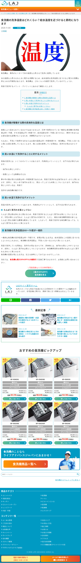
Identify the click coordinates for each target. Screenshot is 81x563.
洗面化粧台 (6, 499)
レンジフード (7, 508)
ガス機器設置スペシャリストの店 (53, 545)
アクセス (45, 539)
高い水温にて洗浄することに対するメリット (41, 100)
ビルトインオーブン (10, 505)
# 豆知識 (4, 31)
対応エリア (46, 520)
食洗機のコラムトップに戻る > (67, 480)
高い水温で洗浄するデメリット (36, 103)
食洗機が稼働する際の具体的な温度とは (40, 98)
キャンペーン (7, 533)
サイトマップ (7, 536)
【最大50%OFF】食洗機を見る (40, 273)
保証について (7, 527)
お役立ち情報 (46, 533)
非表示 (43, 92)
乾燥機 (44, 508)
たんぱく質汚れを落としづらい (38, 106)
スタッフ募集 (7, 542)
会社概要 (6, 539)
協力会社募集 (46, 542)
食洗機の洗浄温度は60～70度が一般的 (39, 109)
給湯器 (44, 496)
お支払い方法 (46, 523)
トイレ (44, 499)
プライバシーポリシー (10, 545)
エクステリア (46, 511)
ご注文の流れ (7, 523)
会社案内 (45, 536)
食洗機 (19, 28)
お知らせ (45, 530)
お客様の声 (6, 530)
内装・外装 (6, 511)
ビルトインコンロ (48, 502)
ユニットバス (7, 496)
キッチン (6, 502)
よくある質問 (7, 520)
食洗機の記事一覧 (24, 13)
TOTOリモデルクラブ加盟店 (12, 548)
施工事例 (45, 527)
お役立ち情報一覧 (12, 13)
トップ (3, 13)
